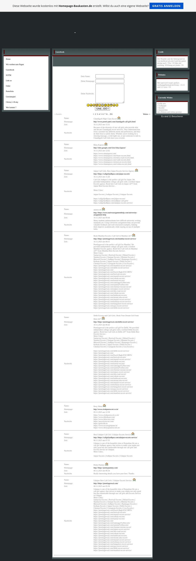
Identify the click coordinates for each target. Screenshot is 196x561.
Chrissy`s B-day (12, 102)
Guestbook (10, 70)
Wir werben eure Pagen (15, 64)
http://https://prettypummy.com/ (106, 468)
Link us (9, 80)
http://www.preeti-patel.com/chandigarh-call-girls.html (115, 122)
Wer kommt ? (11, 107)
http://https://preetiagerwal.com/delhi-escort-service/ (114, 322)
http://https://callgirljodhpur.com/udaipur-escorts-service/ (115, 437)
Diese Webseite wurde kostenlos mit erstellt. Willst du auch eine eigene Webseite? (98, 6)
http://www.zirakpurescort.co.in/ (106, 409)
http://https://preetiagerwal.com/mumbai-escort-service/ (115, 239)
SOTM (8, 75)
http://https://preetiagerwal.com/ (106, 483)
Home (8, 59)
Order (8, 86)
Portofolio (10, 91)
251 (111, 114)
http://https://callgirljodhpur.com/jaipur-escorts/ (112, 174)
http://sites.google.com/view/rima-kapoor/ (110, 148)
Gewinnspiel (11, 97)
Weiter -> (146, 114)
